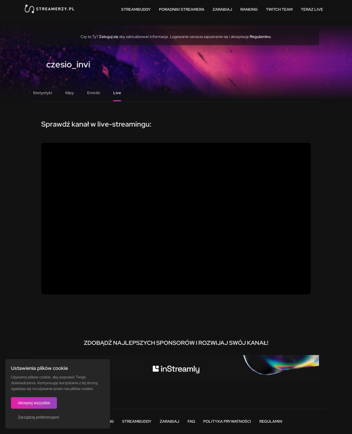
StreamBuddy (136, 9)
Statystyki (42, 92)
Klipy (69, 92)
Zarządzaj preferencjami (38, 417)
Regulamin (270, 421)
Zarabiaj (222, 9)
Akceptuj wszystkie (34, 403)
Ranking (249, 9)
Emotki (93, 92)
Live (117, 92)
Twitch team (279, 9)
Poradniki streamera (181, 9)
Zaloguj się (108, 36)
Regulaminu (260, 36)
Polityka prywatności (227, 421)
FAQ (191, 421)
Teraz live (312, 9)
